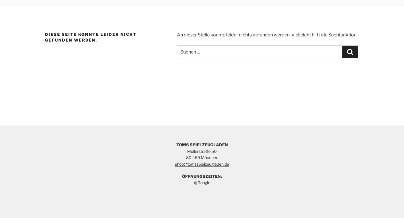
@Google (202, 182)
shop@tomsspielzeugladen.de (202, 164)
